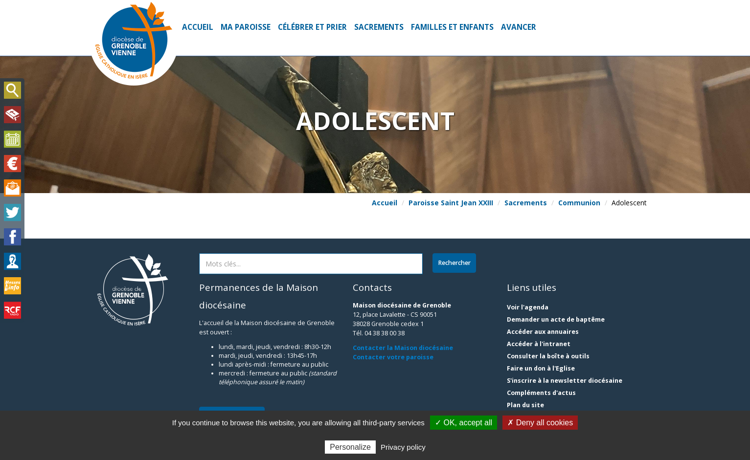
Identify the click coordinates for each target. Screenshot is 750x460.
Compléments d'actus (541, 393)
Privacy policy (403, 447)
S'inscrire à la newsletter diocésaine (564, 380)
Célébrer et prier (312, 27)
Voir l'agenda (527, 307)
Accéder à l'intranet (538, 344)
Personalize (350, 447)
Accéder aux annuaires (543, 332)
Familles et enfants (452, 27)
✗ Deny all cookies (540, 422)
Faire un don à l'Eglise (541, 368)
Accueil (197, 27)
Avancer (518, 27)
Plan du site (525, 405)
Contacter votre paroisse (393, 357)
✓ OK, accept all (463, 422)
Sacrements (379, 27)
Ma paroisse (246, 27)
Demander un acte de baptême (556, 319)
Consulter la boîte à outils (548, 356)
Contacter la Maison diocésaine (403, 348)
